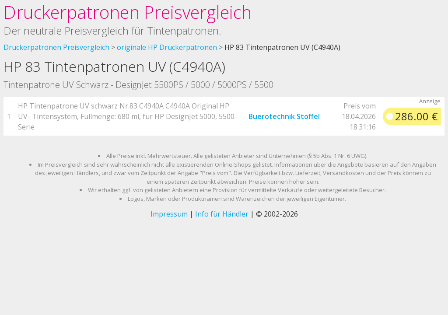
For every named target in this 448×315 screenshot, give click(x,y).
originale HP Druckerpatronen (167, 47)
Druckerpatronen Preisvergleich (128, 12)
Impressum (169, 214)
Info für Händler (221, 214)
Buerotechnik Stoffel (284, 116)
